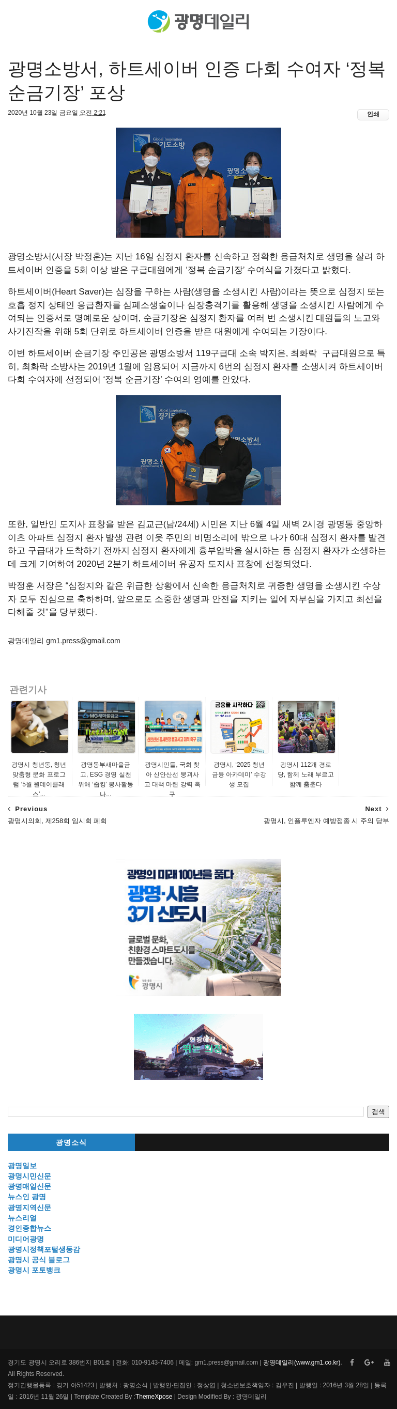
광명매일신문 (29, 1186)
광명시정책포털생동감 (44, 1249)
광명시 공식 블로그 (39, 1260)
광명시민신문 (29, 1176)
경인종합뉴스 (29, 1228)
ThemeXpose (153, 1396)
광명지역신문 (29, 1207)
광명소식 (71, 1143)
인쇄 (373, 114)
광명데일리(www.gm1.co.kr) (301, 1362)
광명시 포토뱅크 (34, 1270)
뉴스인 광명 (27, 1197)
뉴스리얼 (22, 1218)
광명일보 (22, 1166)
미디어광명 (26, 1239)
